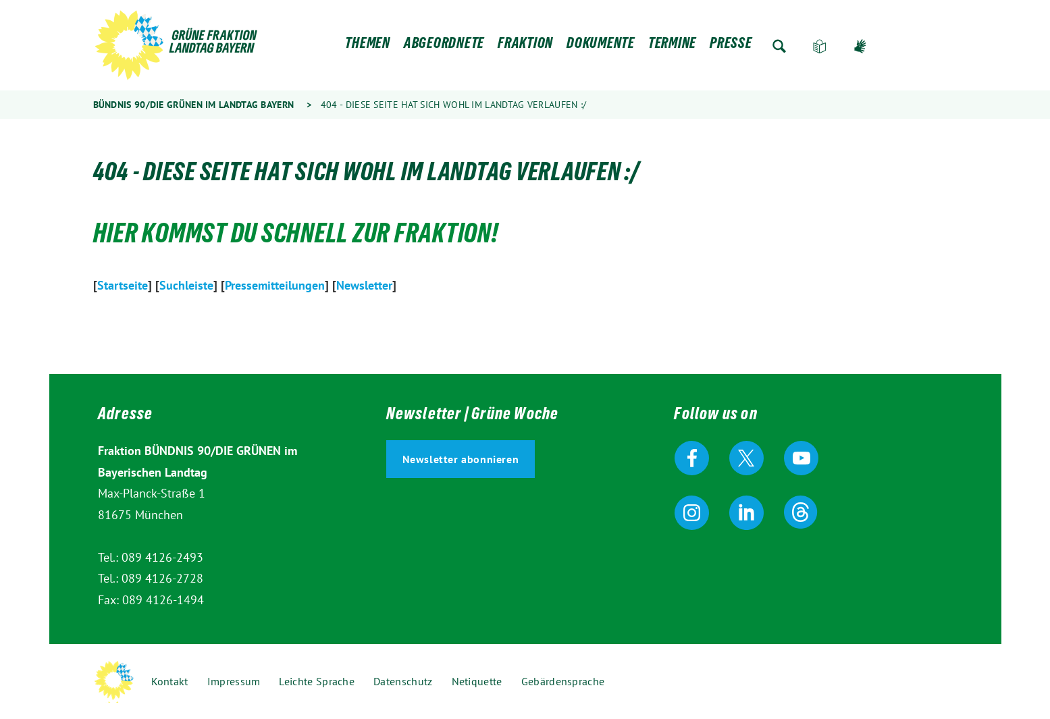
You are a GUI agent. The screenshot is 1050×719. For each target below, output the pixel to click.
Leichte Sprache (819, 46)
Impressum (234, 681)
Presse (731, 46)
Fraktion (525, 46)
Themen (367, 46)
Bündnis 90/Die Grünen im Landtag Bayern (193, 105)
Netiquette (477, 681)
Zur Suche (779, 46)
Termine (672, 46)
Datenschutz (402, 681)
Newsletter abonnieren (460, 459)
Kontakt (169, 681)
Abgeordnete (444, 46)
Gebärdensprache (860, 46)
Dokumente (601, 46)
